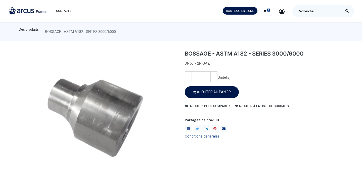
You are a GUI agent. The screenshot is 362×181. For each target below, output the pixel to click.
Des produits (29, 29)
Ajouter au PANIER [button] (212, 92)
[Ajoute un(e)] (214, 77)
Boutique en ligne (240, 11)
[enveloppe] (224, 128)
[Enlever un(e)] (188, 77)
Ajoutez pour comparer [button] (207, 106)
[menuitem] (63, 11)
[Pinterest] (215, 128)
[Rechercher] (348, 11)
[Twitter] (197, 128)
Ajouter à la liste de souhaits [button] (262, 106)
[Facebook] (188, 128)
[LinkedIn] (206, 128)
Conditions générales (202, 136)
